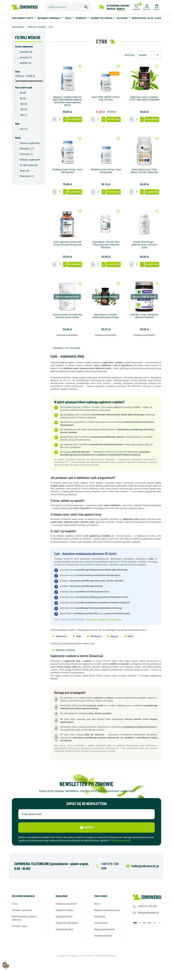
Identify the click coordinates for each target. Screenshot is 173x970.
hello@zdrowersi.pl (148, 912)
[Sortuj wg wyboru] (149, 55)
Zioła (68, 18)
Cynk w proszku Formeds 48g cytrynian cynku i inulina (67, 316)
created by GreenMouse (106, 956)
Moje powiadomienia (104, 929)
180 (23, 115)
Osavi (24, 170)
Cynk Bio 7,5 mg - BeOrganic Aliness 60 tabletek (144, 316)
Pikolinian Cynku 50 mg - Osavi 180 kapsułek (67, 171)
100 (23, 103)
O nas (158, 18)
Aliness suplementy (31, 143)
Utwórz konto (101, 923)
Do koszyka (75, 119)
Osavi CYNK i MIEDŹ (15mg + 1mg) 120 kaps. (105, 98)
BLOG (150, 18)
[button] (146, 6)
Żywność (81, 18)
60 (23, 92)
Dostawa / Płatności (22, 910)
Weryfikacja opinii (64, 929)
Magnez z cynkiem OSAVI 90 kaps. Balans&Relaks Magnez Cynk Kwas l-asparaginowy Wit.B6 (67, 101)
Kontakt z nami (19, 926)
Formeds (26, 154)
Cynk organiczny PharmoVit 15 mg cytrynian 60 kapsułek (67, 243)
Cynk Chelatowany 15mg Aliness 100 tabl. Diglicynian (144, 171)
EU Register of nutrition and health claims (104, 619)
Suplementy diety (23, 18)
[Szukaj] (68, 7)
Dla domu (122, 18)
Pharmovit (27, 176)
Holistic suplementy (31, 159)
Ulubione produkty (103, 935)
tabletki (25, 63)
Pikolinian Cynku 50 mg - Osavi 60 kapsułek (106, 171)
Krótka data (139, 18)
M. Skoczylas (29, 165)
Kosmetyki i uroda (102, 18)
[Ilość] (59, 119)
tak (24, 129)
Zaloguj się (99, 916)
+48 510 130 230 (147, 906)
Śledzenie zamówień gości (107, 910)
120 (23, 109)
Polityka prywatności (66, 904)
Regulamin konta (64, 916)
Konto (97, 904)
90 (23, 98)
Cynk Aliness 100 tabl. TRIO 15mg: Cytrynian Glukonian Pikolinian (105, 245)
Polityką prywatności (120, 840)
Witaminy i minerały (49, 18)
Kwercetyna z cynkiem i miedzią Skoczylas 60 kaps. (105, 316)
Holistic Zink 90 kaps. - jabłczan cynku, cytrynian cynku (144, 245)
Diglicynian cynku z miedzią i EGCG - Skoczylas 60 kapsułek (144, 98)
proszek (26, 57)
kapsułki (26, 51)
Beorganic (27, 148)
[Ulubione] (136, 6)
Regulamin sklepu (64, 910)
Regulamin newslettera (67, 923)
